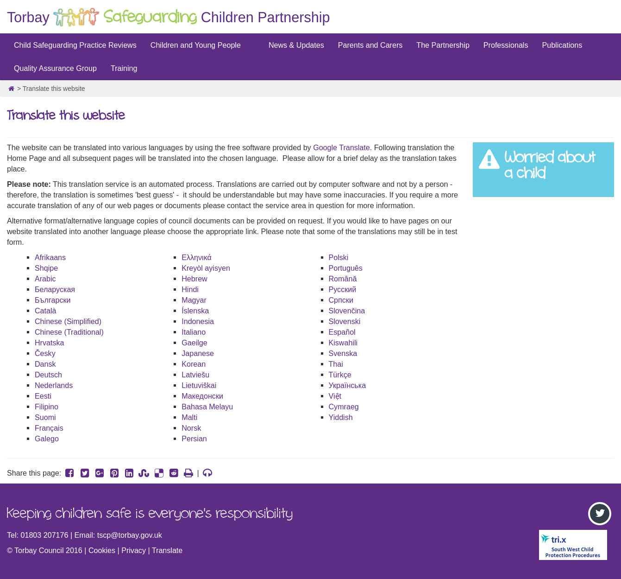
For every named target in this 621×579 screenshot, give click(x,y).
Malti (189, 417)
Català (45, 310)
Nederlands (54, 385)
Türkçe (340, 374)
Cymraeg (344, 406)
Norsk (191, 428)
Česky (45, 353)
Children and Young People (196, 45)
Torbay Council (38, 550)
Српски (341, 300)
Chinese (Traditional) (69, 332)
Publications (562, 45)
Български (53, 300)
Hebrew (194, 278)
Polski (339, 257)
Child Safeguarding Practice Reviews (75, 45)
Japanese (198, 353)
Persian (194, 438)
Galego (47, 438)
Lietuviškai (199, 385)
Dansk (45, 364)
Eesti (43, 396)
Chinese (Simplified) (68, 321)
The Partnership (443, 45)
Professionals (505, 45)
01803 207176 (45, 535)
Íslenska (195, 310)
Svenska (343, 353)
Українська (347, 385)
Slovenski (345, 321)
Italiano (194, 332)
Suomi (45, 417)
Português (346, 268)
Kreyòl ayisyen (206, 268)
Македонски (202, 396)
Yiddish (341, 417)
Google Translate (341, 147)
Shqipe (46, 268)
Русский (343, 289)
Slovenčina (347, 310)
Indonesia (198, 321)
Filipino (46, 406)
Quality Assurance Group (55, 68)
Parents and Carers (370, 45)
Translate (167, 550)
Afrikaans (50, 257)
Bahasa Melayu (207, 406)
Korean (194, 364)
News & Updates (296, 45)
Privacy (133, 550)
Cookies (101, 550)
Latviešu (195, 374)
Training (124, 68)
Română (343, 278)
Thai (336, 364)
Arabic (45, 278)
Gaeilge (194, 342)
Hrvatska (49, 342)
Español (342, 332)
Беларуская (55, 289)
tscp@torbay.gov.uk (129, 535)
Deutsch (48, 374)
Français (49, 428)
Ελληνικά (197, 257)
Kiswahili (343, 342)
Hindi (190, 289)
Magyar (194, 300)
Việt (335, 396)
